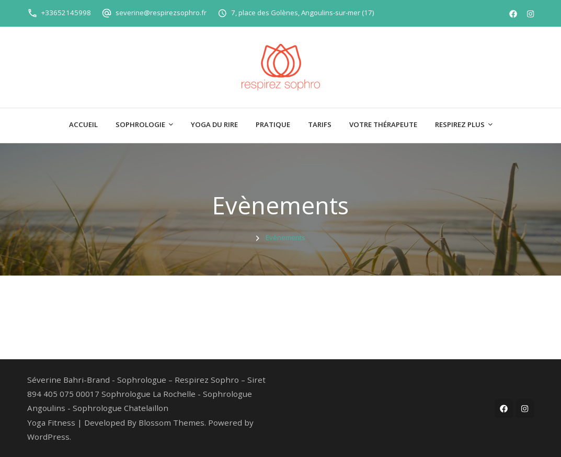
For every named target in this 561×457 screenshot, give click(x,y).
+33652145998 (66, 12)
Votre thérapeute (383, 124)
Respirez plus (460, 124)
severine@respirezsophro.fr (161, 12)
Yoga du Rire (214, 124)
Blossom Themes (171, 422)
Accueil (83, 124)
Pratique (273, 124)
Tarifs (319, 124)
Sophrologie (140, 124)
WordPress (48, 436)
